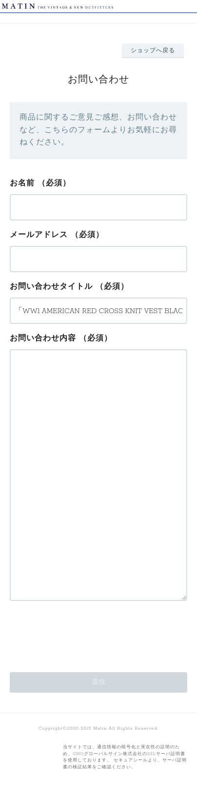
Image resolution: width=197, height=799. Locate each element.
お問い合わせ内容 (43, 338)
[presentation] (84, 634)
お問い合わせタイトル (51, 286)
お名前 (22, 183)
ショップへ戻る (153, 50)
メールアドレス (39, 235)
